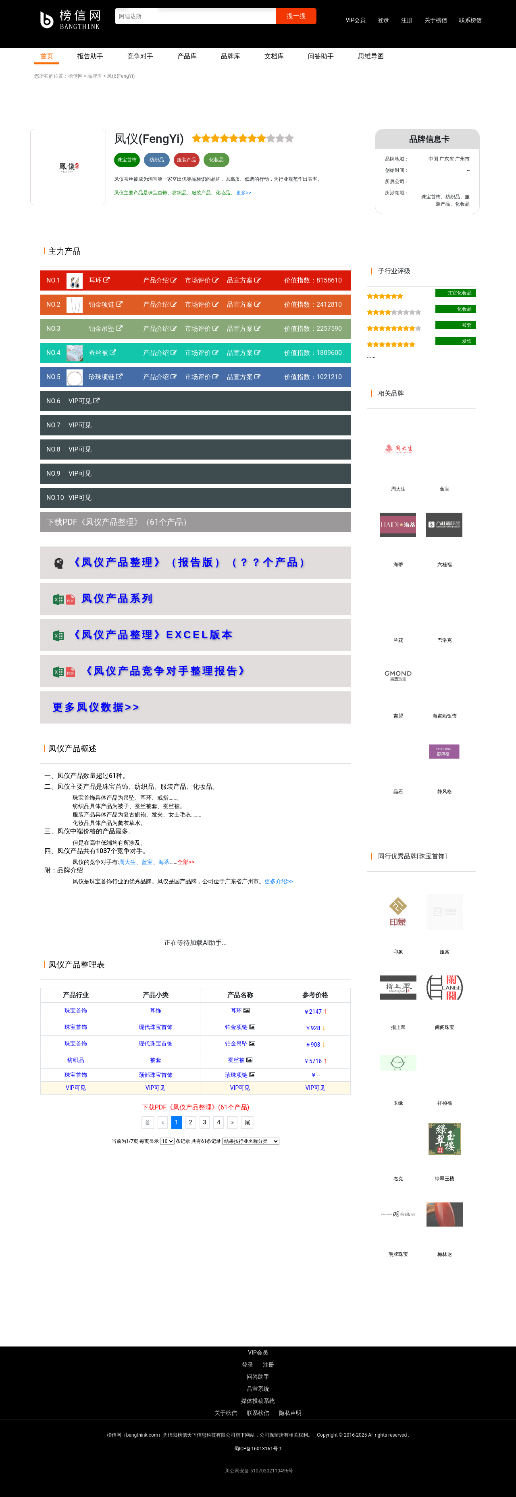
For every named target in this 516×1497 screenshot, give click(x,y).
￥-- (315, 1075)
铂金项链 (106, 304)
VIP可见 (84, 401)
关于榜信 (435, 20)
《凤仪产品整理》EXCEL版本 (151, 634)
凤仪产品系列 (115, 598)
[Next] (232, 1122)
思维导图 (371, 56)
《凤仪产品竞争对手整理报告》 (166, 670)
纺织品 (75, 1060)
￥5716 (315, 1061)
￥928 (315, 1028)
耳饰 (155, 1010)
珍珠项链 (106, 377)
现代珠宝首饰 (156, 1027)
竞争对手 (140, 56)
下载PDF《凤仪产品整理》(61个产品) (195, 1107)
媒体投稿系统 (258, 1401)
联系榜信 (470, 20)
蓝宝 (147, 862)
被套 (155, 1060)
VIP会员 (355, 20)
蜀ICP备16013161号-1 (258, 1449)
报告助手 (90, 56)
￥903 (315, 1044)
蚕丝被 (102, 353)
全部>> (186, 862)
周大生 (127, 862)
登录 (383, 20)
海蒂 (164, 862)
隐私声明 (290, 1413)
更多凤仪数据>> (96, 707)
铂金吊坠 (106, 328)
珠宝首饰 (75, 1010)
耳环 (99, 280)
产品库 (187, 56)
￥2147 (315, 1011)
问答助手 (321, 56)
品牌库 (230, 56)
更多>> (243, 193)
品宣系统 (258, 1389)
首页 (46, 56)
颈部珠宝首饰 (156, 1075)
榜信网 (75, 76)
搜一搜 (296, 16)
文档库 (274, 56)
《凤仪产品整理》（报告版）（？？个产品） (190, 562)
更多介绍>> (278, 881)
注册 (406, 20)
